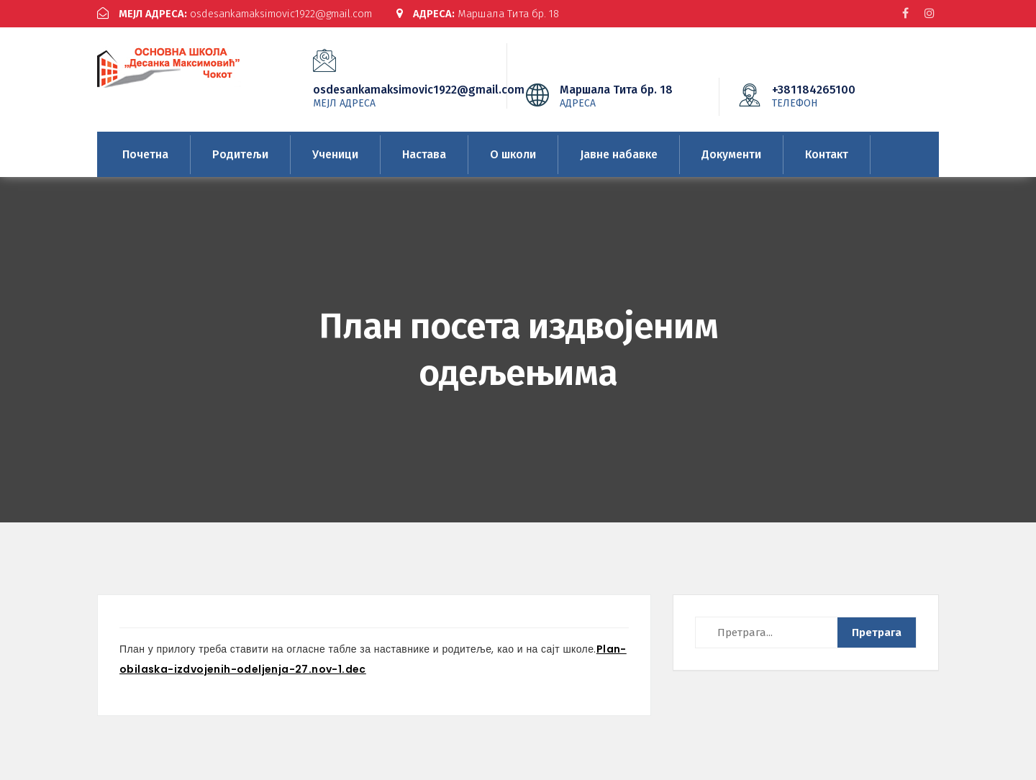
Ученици (335, 153)
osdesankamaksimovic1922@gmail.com (240, 13)
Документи (731, 153)
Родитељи (240, 153)
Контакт (826, 153)
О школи (513, 153)
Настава (424, 153)
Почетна (145, 153)
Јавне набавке (619, 153)
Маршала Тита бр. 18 (491, 13)
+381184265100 (835, 95)
